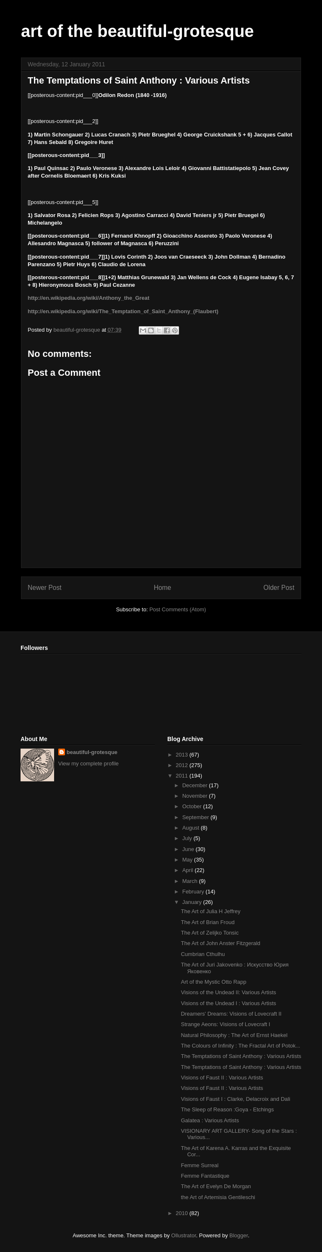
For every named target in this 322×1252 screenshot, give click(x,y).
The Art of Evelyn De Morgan (216, 1186)
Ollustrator (183, 1235)
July (188, 838)
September (196, 817)
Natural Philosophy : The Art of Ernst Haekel (234, 1035)
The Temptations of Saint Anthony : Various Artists (241, 1056)
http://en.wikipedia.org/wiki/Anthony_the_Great (88, 298)
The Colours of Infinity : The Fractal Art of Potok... (240, 1045)
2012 (183, 765)
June (189, 849)
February (194, 891)
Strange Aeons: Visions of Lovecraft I (225, 1024)
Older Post (278, 587)
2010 (183, 1213)
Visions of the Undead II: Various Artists (228, 992)
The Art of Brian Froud (207, 922)
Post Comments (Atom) (177, 609)
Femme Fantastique (205, 1176)
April (188, 870)
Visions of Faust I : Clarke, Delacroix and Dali (235, 1099)
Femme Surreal (199, 1165)
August (191, 828)
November (195, 796)
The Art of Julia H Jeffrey (210, 911)
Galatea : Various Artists (210, 1120)
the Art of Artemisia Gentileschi (218, 1197)
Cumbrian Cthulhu (203, 954)
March (190, 881)
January (192, 902)
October (192, 806)
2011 (183, 776)
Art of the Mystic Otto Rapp (213, 982)
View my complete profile (88, 763)
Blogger (238, 1235)
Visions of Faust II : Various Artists (222, 1077)
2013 (183, 755)
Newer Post (45, 587)
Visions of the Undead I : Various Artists (228, 1003)
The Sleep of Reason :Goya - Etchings (227, 1109)
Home (162, 587)
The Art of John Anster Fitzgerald (220, 943)
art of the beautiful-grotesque (137, 31)
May (188, 859)
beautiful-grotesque (92, 752)
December (195, 785)
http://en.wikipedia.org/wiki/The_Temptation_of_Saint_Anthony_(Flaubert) (123, 311)
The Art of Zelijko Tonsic (210, 933)
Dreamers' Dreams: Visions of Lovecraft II (231, 1014)
